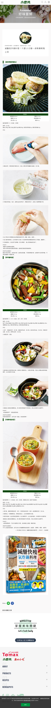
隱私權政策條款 (27, 700)
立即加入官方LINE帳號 (25, 640)
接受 (25, 704)
